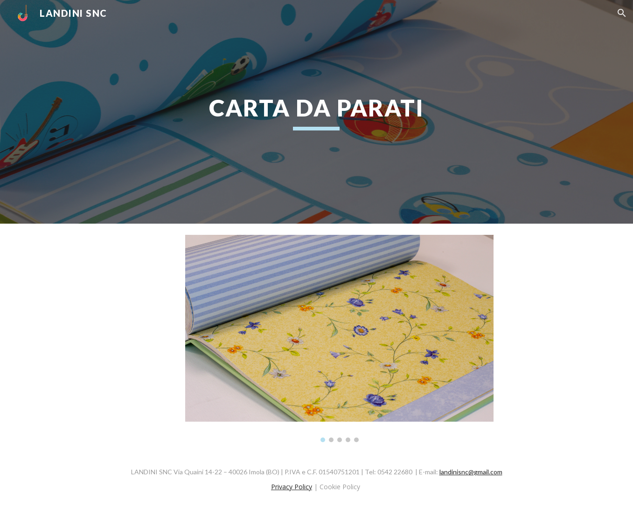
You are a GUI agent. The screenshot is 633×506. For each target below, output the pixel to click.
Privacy (281, 486)
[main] (316, 111)
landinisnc (453, 472)
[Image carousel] (339, 338)
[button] (622, 13)
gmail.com (488, 472)
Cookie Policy (340, 486)
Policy (302, 486)
